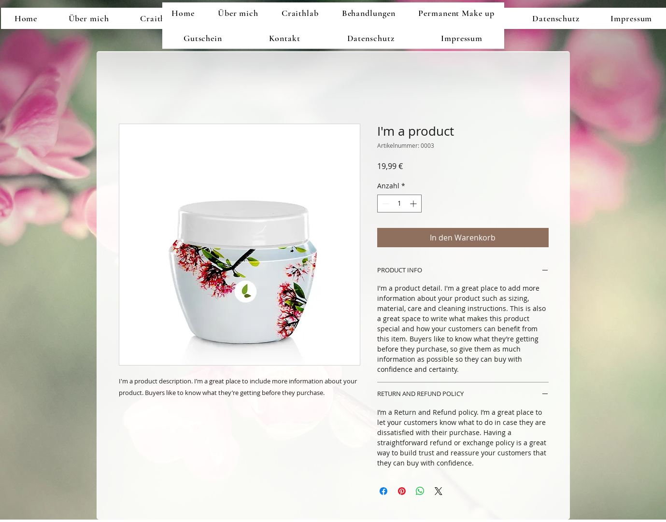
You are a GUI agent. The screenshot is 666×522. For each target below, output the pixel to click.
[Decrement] (385, 203)
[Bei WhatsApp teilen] (420, 491)
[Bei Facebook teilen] (383, 491)
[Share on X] (438, 491)
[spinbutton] (399, 203)
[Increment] (414, 203)
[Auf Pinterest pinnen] (402, 491)
